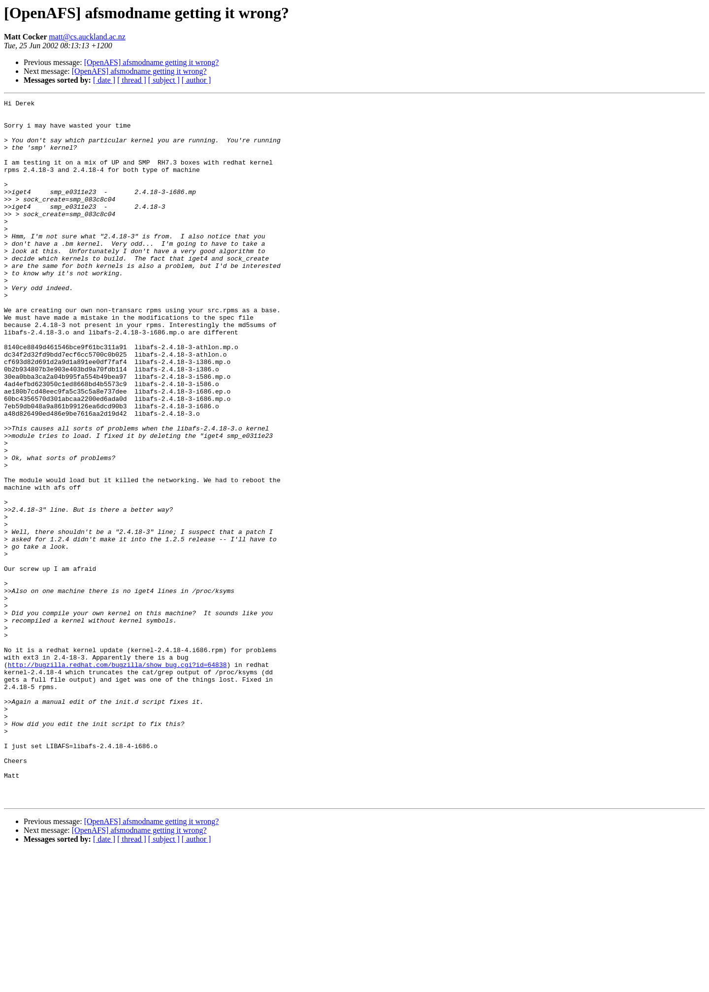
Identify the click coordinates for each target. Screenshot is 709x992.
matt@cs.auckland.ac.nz (87, 37)
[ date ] (104, 80)
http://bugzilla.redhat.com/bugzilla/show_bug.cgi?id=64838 (117, 778)
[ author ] (196, 80)
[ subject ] (164, 80)
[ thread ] (131, 80)
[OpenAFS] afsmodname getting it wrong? (151, 62)
